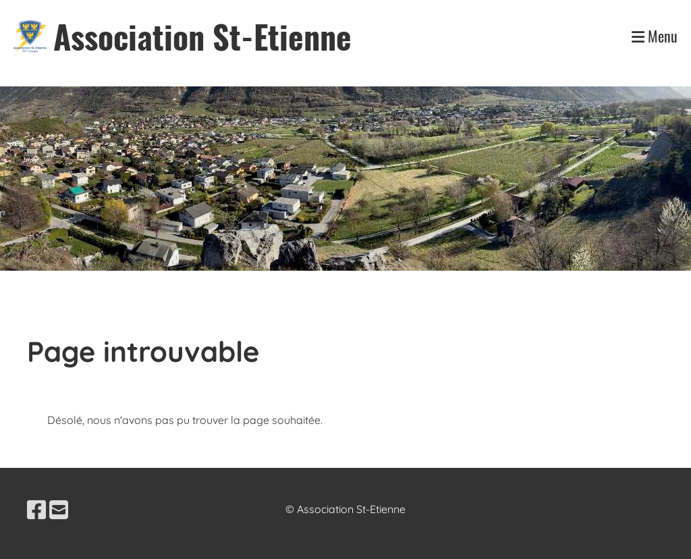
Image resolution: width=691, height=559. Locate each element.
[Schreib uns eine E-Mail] (58, 509)
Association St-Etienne (202, 36)
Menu (655, 36)
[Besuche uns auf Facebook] (36, 509)
